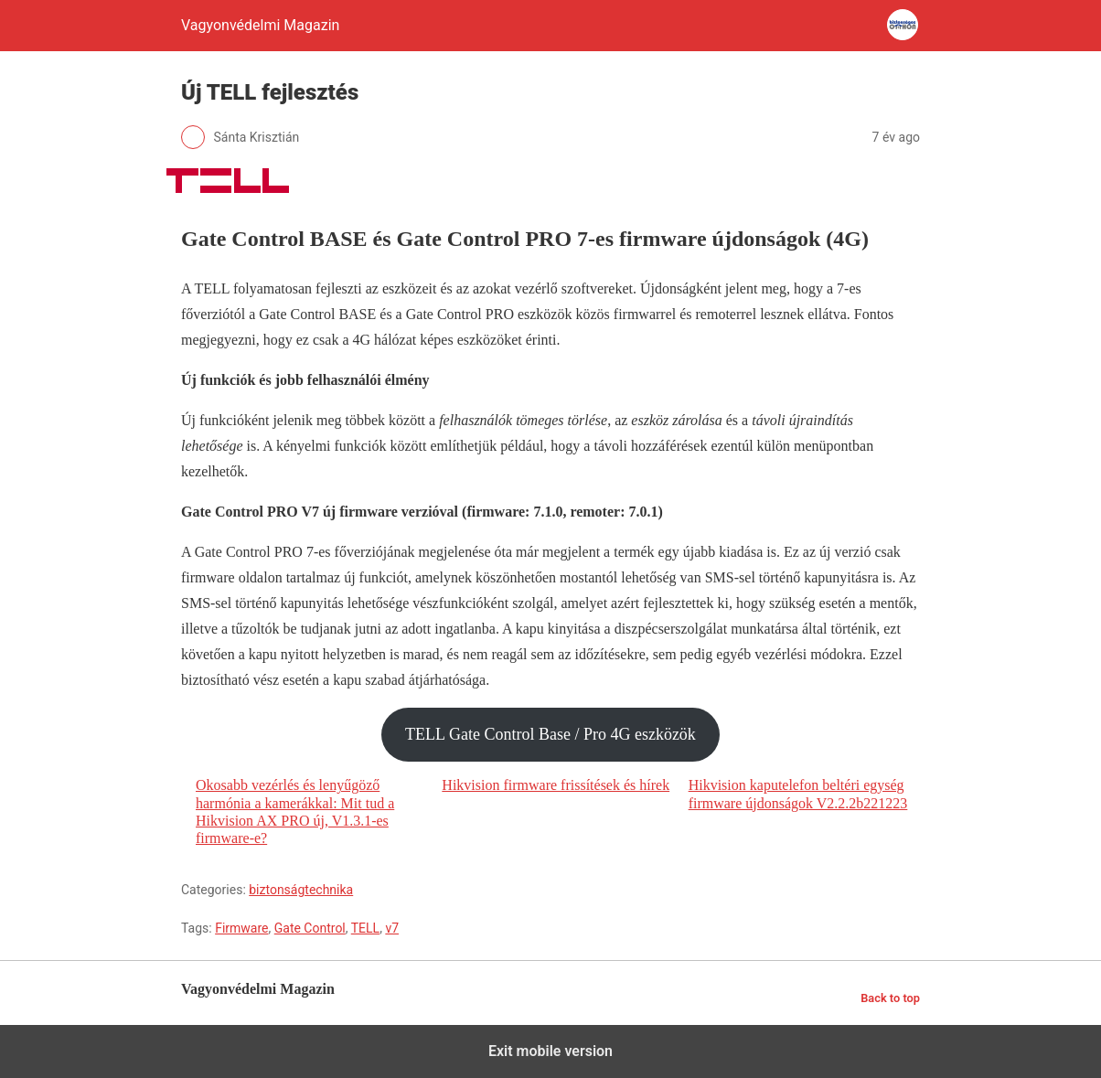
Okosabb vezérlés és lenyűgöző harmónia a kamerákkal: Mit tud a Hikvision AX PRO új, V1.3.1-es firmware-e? (295, 811)
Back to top (890, 998)
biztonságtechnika (301, 889)
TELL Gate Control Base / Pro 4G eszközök (550, 734)
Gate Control (310, 928)
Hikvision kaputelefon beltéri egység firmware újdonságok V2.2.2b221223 (798, 793)
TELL (365, 928)
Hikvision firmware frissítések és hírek (555, 785)
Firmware (241, 928)
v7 (392, 928)
